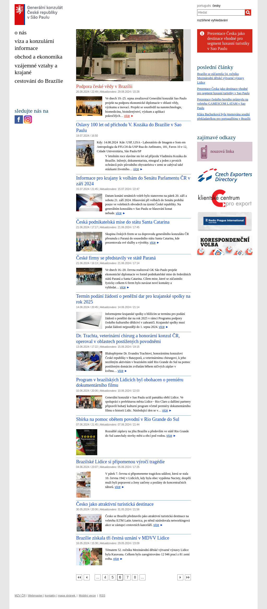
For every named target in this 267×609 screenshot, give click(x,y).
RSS (102, 595)
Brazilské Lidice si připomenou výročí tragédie (120, 461)
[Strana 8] (135, 577)
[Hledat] (248, 12)
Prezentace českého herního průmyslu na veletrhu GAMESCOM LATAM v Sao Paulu (222, 104)
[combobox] (221, 12)
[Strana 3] (98, 577)
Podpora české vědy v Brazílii (104, 86)
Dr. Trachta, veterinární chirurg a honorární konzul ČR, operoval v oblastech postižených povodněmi (128, 338)
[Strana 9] (142, 577)
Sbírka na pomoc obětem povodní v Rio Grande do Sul (127, 419)
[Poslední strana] (188, 577)
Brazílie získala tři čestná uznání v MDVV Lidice (122, 538)
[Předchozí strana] (87, 577)
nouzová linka (222, 151)
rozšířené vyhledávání (212, 20)
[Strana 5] (113, 577)
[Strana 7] (128, 577)
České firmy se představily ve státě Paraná (116, 258)
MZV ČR (20, 595)
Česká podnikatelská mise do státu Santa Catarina (122, 222)
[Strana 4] (105, 577)
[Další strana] (180, 577)
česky (217, 6)
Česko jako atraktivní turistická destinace (115, 504)
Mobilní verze (87, 595)
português (204, 6)
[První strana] (79, 577)
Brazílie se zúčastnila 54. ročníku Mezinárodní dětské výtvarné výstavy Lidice (220, 78)
